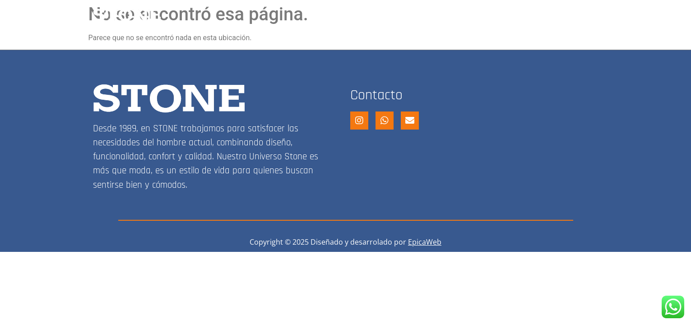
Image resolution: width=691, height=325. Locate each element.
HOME (344, 15)
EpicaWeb (424, 242)
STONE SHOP (397, 15)
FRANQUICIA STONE (476, 15)
